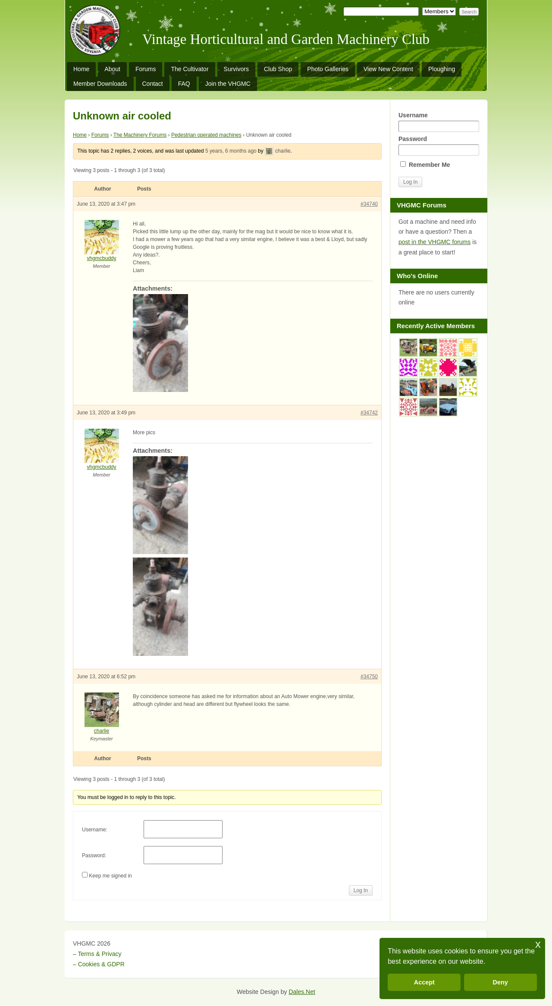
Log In (361, 890)
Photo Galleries (327, 69)
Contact (152, 83)
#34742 (369, 413)
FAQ (184, 83)
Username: (94, 830)
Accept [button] (424, 982)
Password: (94, 855)
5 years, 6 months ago (231, 151)
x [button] (538, 944)
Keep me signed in (110, 876)
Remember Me (425, 164)
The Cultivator (189, 69)
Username (438, 122)
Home (81, 69)
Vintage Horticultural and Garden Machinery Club (286, 39)
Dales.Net (302, 991)
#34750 (369, 677)
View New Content (388, 69)
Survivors (236, 69)
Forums (145, 69)
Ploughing (441, 69)
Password (438, 145)
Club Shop (278, 69)
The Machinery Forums (139, 135)
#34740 (369, 204)
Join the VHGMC (228, 83)
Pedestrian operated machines (206, 135)
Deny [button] (500, 982)
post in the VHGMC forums (434, 241)
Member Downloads (100, 83)
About (112, 69)
